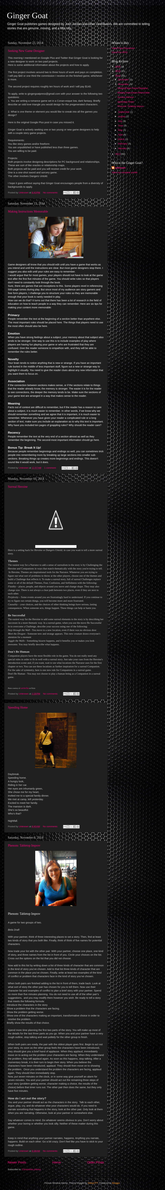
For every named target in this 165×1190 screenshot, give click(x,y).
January (122, 148)
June (121, 125)
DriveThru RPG (120, 52)
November (123, 84)
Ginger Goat (27, 15)
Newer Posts (17, 1162)
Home (56, 1162)
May (120, 130)
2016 (118, 66)
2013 (118, 154)
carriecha (24, 688)
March (121, 139)
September (124, 112)
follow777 (93, 1183)
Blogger (116, 1183)
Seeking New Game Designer (26, 51)
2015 (118, 71)
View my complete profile (125, 172)
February (123, 143)
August (122, 116)
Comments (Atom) (31, 1169)
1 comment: (50, 468)
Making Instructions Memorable (28, 211)
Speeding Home (18, 707)
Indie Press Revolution (123, 48)
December (123, 79)
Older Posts (95, 1162)
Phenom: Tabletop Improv (24, 845)
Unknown (120, 167)
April (120, 134)
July (120, 121)
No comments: (51, 192)
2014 (118, 75)
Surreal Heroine (18, 486)
